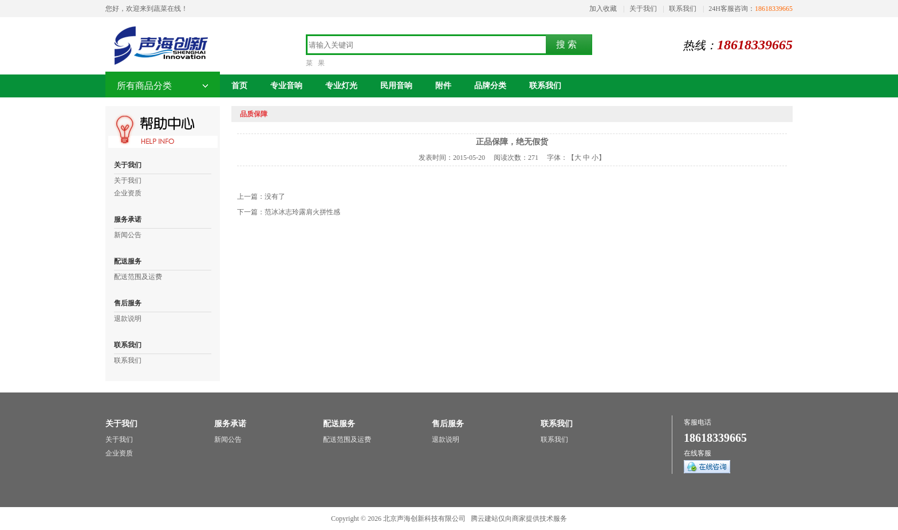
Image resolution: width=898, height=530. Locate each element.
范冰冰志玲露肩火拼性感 (302, 212)
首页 (239, 85)
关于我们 (643, 9)
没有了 (275, 197)
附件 (443, 85)
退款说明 (127, 319)
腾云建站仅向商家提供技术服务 (519, 519)
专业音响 (286, 85)
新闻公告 (127, 235)
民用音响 (396, 85)
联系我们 (682, 9)
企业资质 (127, 193)
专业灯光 (341, 85)
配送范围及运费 (138, 277)
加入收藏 (603, 9)
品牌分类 (490, 85)
